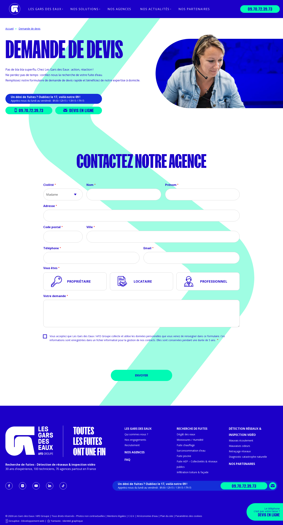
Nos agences (119, 9)
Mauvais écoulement (241, 440)
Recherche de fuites (192, 429)
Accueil (9, 28)
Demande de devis (29, 28)
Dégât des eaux (186, 434)
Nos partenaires (194, 9)
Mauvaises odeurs (239, 446)
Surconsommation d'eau (191, 450)
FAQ (127, 460)
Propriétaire (79, 281)
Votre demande (54, 296)
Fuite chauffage (186, 445)
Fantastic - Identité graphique (67, 520)
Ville (89, 227)
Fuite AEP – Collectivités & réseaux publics (197, 464)
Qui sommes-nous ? (136, 434)
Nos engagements (135, 439)
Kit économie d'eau (147, 516)
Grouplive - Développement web (26, 520)
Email (147, 248)
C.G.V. (131, 516)
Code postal (52, 227)
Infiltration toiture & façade (192, 472)
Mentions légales (116, 516)
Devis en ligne (78, 110)
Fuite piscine (184, 456)
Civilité (48, 185)
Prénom (171, 185)
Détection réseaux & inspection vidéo (245, 432)
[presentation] (141, 357)
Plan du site (166, 516)
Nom (89, 185)
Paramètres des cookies (188, 516)
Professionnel (213, 281)
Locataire (143, 281)
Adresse (49, 206)
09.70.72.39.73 (260, 9)
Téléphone (51, 248)
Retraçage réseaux (240, 451)
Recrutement (132, 445)
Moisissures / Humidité (190, 439)
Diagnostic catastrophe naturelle (248, 456)
